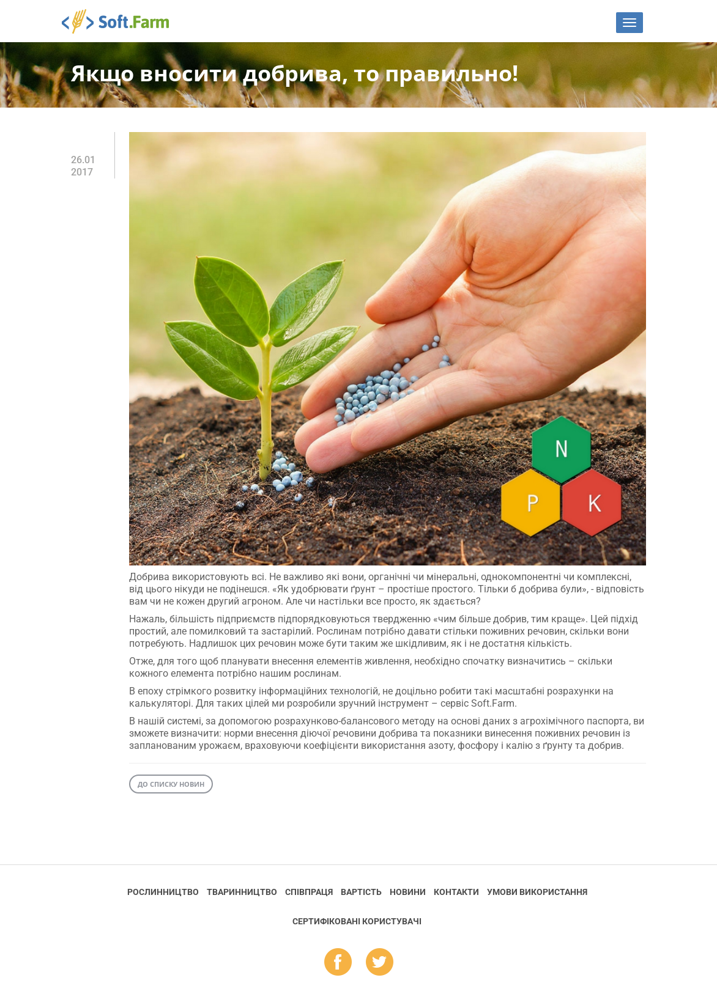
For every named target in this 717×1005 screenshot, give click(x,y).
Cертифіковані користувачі (357, 921)
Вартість (361, 892)
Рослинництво (163, 892)
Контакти (456, 892)
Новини (408, 892)
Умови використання (537, 892)
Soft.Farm (122, 21)
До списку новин (171, 784)
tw (379, 962)
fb (338, 962)
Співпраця (309, 892)
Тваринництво (242, 892)
